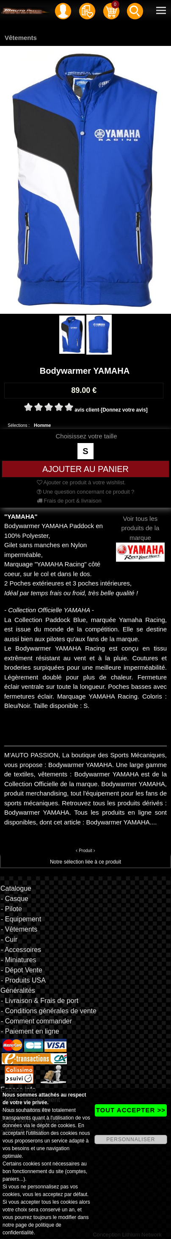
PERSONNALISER (130, 1139)
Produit (85, 850)
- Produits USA (23, 980)
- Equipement (21, 919)
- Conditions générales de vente (49, 1011)
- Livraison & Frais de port (39, 1000)
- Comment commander (36, 1021)
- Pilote (11, 908)
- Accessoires (21, 949)
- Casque (14, 898)
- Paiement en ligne (30, 1031)
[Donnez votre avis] (124, 410)
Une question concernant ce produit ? (86, 492)
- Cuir (9, 939)
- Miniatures (18, 959)
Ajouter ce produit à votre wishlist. (81, 482)
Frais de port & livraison (69, 500)
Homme (42, 425)
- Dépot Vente (21, 970)
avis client (86, 410)
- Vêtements (19, 929)
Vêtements (21, 37)
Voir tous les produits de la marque (140, 535)
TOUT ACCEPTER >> (130, 1110)
